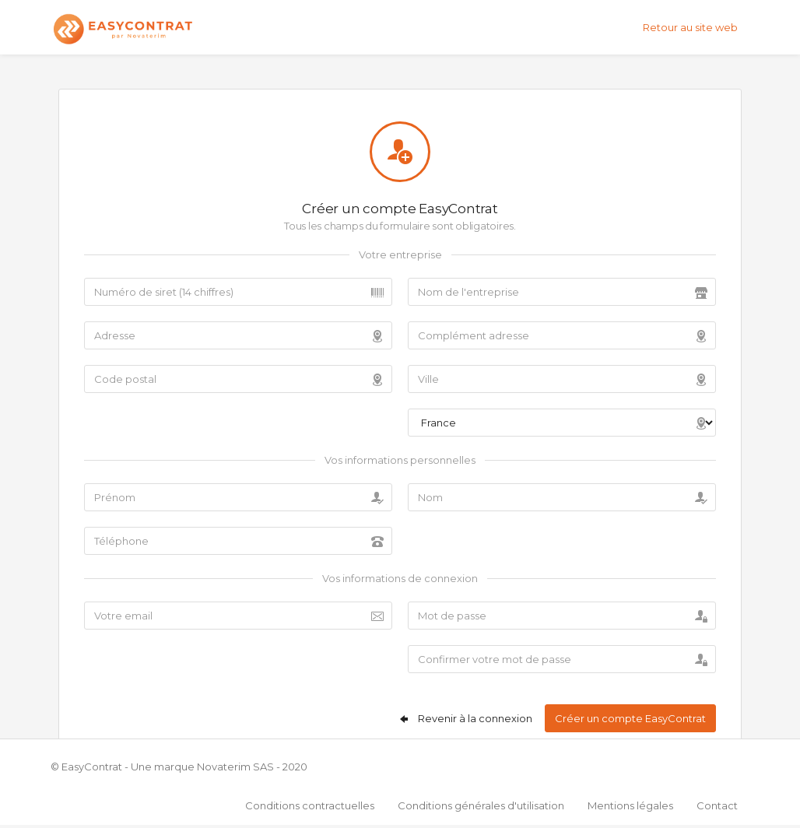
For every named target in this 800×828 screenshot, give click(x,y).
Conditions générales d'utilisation (481, 805)
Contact (717, 805)
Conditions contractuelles (309, 805)
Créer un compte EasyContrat (630, 718)
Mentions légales (630, 805)
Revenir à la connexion (465, 718)
